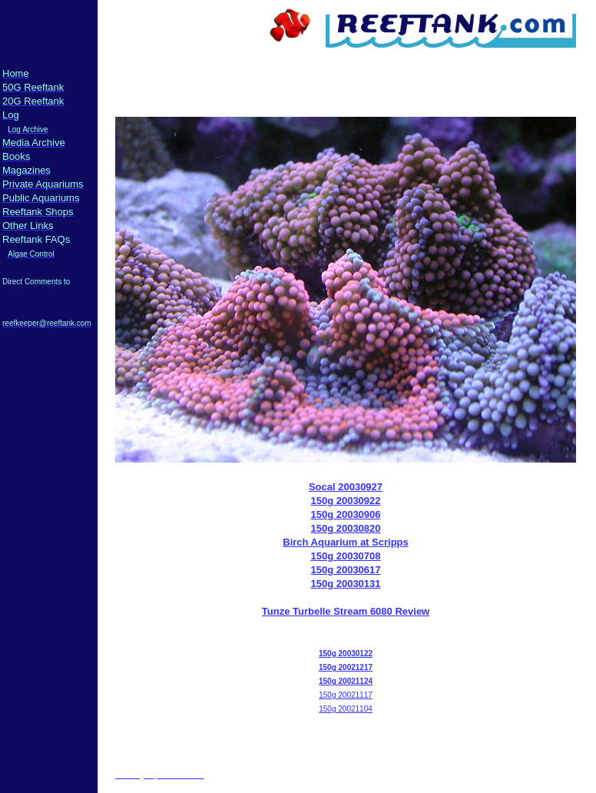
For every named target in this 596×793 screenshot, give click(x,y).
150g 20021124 (345, 681)
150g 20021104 (345, 709)
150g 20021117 (345, 695)
